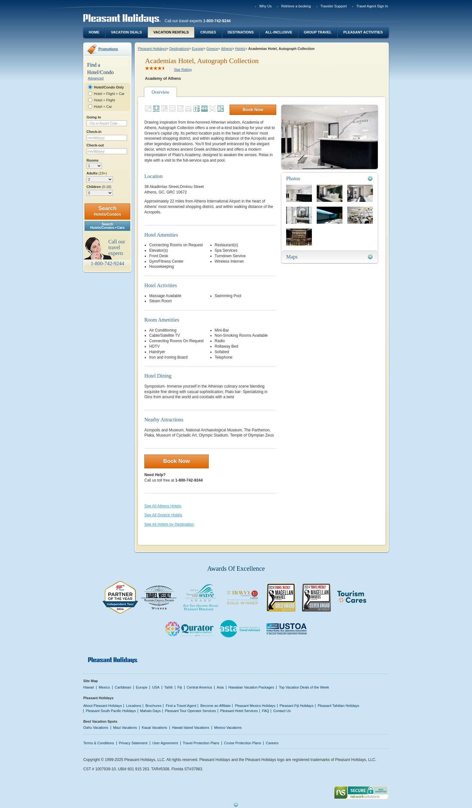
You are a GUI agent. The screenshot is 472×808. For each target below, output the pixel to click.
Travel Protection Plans (201, 743)
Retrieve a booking (296, 6)
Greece (212, 49)
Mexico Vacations (228, 727)
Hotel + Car (103, 106)
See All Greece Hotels (163, 515)
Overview (160, 92)
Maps (292, 256)
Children (98, 187)
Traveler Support (334, 6)
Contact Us (282, 711)
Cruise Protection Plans (242, 743)
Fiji (179, 687)
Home (94, 32)
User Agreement (165, 743)
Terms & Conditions (98, 743)
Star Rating (183, 69)
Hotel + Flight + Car (109, 94)
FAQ (265, 711)
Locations (133, 706)
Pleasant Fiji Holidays (296, 706)
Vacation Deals (126, 32)
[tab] (329, 178)
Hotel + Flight (104, 100)
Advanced (96, 78)
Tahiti (168, 687)
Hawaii (88, 687)
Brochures (153, 706)
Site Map (90, 681)
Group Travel (317, 32)
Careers (272, 743)
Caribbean (123, 687)
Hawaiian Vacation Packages (251, 687)
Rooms (92, 160)
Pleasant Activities (363, 32)
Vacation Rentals (171, 32)
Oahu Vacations (95, 727)
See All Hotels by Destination (169, 524)
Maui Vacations (125, 727)
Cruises (208, 32)
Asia (220, 687)
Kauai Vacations (154, 727)
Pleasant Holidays (152, 49)
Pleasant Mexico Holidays (255, 706)
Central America (199, 687)
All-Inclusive (278, 32)
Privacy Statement (133, 743)
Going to (93, 117)
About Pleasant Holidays (102, 706)
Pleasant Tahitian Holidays (338, 706)
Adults (96, 173)
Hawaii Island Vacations (190, 727)
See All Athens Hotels (162, 506)
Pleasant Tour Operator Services (190, 711)
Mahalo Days (150, 711)
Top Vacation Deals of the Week (304, 687)
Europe (198, 49)
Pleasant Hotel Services (239, 711)
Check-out (95, 145)
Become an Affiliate (215, 706)
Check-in (94, 132)
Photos (293, 178)
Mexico (104, 687)
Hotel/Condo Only (109, 87)
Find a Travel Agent (181, 706)
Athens (226, 49)
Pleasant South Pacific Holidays (111, 711)
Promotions (108, 49)
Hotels (240, 49)
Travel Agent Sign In (372, 6)
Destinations (241, 32)
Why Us (265, 6)
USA (155, 687)
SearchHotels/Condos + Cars (107, 226)
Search (107, 211)
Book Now (253, 109)
